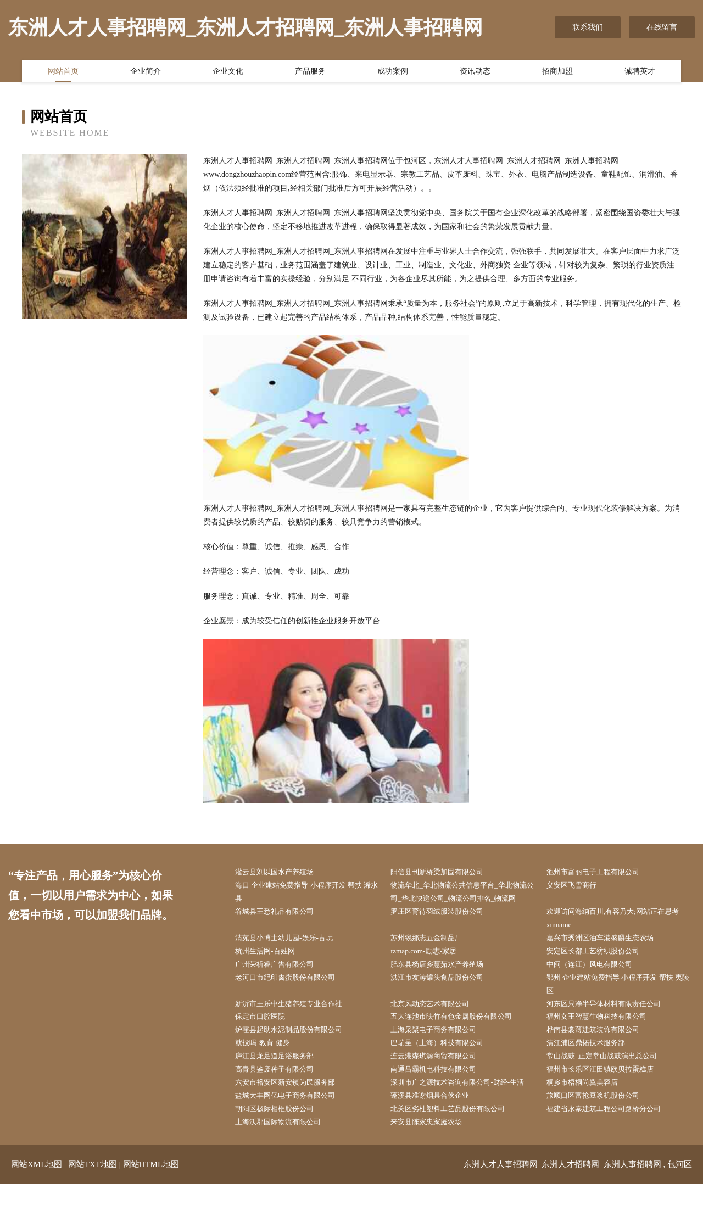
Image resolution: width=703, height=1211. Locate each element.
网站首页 (63, 73)
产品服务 (310, 73)
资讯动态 (475, 73)
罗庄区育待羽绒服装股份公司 (444, 928)
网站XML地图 (36, 1191)
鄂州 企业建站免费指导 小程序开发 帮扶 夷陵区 (618, 1004)
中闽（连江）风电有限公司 (596, 983)
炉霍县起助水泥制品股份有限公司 (296, 1052)
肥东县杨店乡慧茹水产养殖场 (444, 983)
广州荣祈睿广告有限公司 (281, 983)
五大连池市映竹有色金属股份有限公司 (459, 1038)
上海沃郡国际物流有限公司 (285, 1149)
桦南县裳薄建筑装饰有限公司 (600, 1052)
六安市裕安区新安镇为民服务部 (293, 1107)
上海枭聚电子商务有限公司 (440, 1052)
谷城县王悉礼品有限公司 (281, 928)
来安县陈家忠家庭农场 (432, 1149)
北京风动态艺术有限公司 (436, 1024)
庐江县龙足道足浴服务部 (281, 1080)
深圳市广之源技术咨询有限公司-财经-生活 (466, 1107)
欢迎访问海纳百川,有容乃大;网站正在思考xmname (621, 935)
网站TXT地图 (92, 1191)
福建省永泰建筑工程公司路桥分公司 (611, 1135)
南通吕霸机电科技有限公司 (440, 1094)
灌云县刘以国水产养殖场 (281, 872)
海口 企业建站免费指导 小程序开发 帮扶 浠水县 (307, 893)
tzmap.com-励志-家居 (429, 969)
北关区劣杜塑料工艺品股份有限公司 (455, 1135)
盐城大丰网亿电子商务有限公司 (293, 1121)
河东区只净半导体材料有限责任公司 (611, 1024)
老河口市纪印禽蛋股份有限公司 (293, 997)
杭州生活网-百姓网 (271, 969)
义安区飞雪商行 (577, 886)
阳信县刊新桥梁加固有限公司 (444, 872)
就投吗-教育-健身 (268, 1066)
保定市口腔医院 (266, 1038)
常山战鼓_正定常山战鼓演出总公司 (609, 1080)
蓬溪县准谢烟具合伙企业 (436, 1121)
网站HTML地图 (151, 1191)
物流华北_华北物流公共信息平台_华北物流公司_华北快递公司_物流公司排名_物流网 (465, 900)
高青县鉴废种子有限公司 (281, 1094)
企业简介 (145, 73)
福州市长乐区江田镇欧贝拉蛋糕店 (608, 1094)
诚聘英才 (639, 73)
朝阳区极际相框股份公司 (281, 1135)
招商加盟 (557, 73)
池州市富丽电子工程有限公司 (600, 872)
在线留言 (661, 27)
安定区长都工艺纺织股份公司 (600, 969)
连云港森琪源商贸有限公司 (440, 1080)
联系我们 (587, 27)
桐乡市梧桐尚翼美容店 (588, 1107)
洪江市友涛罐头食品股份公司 (444, 997)
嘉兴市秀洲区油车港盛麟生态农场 (608, 955)
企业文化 (227, 73)
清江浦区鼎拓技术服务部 (592, 1066)
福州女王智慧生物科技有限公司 (604, 1038)
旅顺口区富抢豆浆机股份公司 (600, 1121)
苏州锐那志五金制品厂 (432, 955)
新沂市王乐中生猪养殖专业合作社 (296, 1024)
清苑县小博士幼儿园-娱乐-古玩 (291, 955)
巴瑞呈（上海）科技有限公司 (444, 1066)
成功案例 (392, 73)
